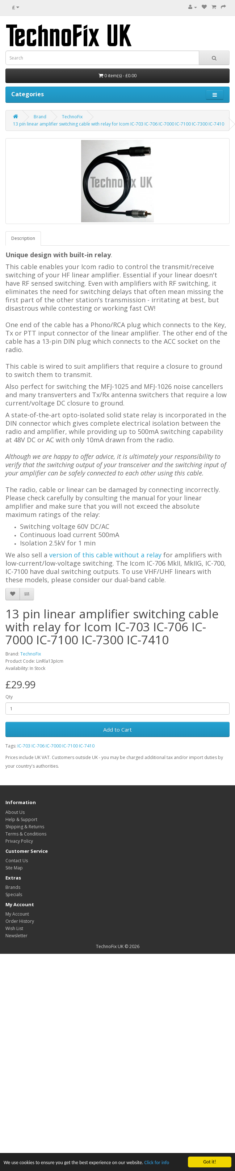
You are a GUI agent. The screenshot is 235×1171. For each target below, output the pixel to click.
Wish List (14, 928)
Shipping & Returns (24, 827)
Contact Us (16, 861)
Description (23, 238)
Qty (9, 697)
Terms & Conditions (25, 834)
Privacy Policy (19, 841)
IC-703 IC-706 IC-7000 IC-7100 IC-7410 (56, 746)
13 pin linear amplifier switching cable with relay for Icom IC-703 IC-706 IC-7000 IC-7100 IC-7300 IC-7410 (118, 124)
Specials (13, 894)
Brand (40, 117)
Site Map (14, 868)
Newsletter (16, 936)
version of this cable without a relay (105, 555)
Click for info (156, 1163)
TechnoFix (72, 117)
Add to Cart (117, 729)
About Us (15, 812)
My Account (17, 914)
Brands (12, 887)
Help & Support (21, 819)
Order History (19, 921)
